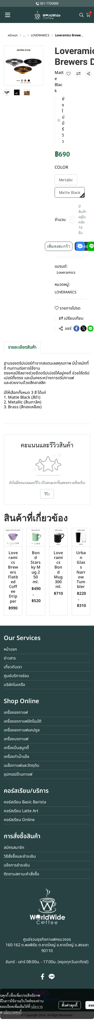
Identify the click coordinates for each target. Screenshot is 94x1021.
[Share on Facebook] (76, 328)
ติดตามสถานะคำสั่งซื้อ (21, 874)
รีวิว (47, 494)
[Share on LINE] (90, 328)
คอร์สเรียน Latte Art (21, 811)
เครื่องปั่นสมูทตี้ (16, 748)
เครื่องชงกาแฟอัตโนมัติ (22, 721)
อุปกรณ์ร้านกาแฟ (18, 774)
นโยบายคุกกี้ (13, 1012)
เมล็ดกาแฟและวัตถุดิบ (21, 765)
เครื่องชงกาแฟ (16, 712)
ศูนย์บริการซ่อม (16, 676)
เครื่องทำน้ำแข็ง (16, 757)
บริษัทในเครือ (14, 685)
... (24, 35)
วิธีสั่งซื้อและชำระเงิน (20, 856)
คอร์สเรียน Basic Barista (25, 802)
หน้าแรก (13, 35)
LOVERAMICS (40, 35)
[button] (81, 14)
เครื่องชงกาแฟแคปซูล (22, 730)
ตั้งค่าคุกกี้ (69, 1005)
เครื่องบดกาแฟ (16, 739)
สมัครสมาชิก (14, 848)
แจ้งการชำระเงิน (17, 865)
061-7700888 (49, 3)
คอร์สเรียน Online (19, 820)
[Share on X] (83, 328)
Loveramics (66, 272)
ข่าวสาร (10, 658)
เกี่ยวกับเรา (13, 667)
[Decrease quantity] (71, 219)
